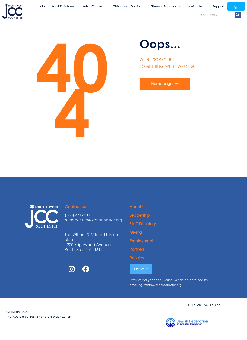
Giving (136, 232)
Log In (236, 6)
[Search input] (217, 15)
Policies (137, 257)
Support (218, 6)
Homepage (162, 83)
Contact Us (75, 206)
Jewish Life (196, 6)
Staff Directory (143, 223)
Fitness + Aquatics (166, 6)
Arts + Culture (94, 6)
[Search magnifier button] (238, 15)
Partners (137, 249)
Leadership (140, 215)
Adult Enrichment (64, 6)
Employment (141, 240)
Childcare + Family (128, 6)
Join (42, 6)
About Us (138, 206)
